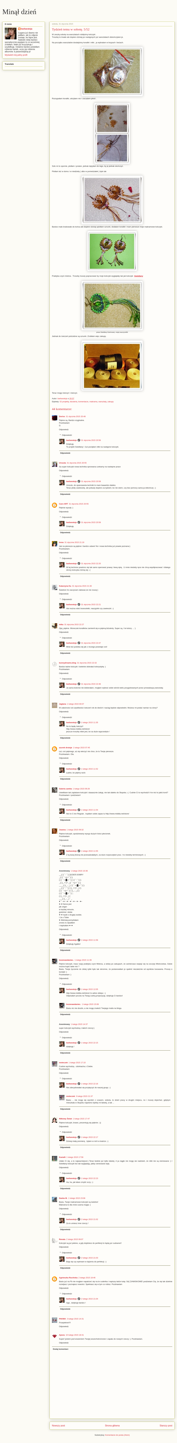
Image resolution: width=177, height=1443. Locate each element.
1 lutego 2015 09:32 (75, 830)
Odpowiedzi (67, 435)
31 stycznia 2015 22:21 (91, 604)
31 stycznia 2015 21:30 (82, 586)
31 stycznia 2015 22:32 (87, 663)
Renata (62, 1239)
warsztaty (102, 401)
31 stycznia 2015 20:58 (91, 481)
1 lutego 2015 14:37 (79, 1024)
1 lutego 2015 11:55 (89, 851)
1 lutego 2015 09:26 (81, 789)
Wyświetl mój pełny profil (16, 55)
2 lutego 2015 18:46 (86, 1278)
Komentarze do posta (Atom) (117, 1435)
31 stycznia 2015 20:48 (76, 416)
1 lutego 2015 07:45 (81, 747)
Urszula (62, 463)
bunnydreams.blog (67, 663)
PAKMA (62, 1319)
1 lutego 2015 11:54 (89, 810)
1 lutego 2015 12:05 (89, 989)
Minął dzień (19, 12)
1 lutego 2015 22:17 (89, 1137)
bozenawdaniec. (66, 960)
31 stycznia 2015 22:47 (91, 643)
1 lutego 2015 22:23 (89, 1178)
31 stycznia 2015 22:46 (91, 684)
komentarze (83, 401)
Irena (61, 542)
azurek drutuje (65, 747)
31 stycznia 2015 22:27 (74, 624)
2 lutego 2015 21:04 (89, 1299)
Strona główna (112, 1425)
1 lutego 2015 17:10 (77, 1062)
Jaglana (62, 704)
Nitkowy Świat (65, 1119)
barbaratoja (71, 440)
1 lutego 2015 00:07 (75, 704)
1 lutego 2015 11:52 (89, 769)
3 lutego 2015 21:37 (84, 1096)
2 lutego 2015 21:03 (89, 1258)
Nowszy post (58, 1425)
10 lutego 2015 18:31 (75, 1335)
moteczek (63, 1062)
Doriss (62, 416)
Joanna (62, 830)
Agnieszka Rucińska (68, 1278)
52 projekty (64, 401)
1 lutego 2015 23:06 (76, 1198)
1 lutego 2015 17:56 (74, 1157)
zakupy (111, 401)
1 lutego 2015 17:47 (81, 1119)
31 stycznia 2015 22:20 (91, 563)
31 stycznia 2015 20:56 (91, 440)
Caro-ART (63, 504)
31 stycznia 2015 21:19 (74, 542)
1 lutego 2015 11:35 (89, 722)
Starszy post (166, 1425)
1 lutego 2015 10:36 (79, 871)
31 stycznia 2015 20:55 (77, 463)
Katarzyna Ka (65, 586)
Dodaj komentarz (60, 1349)
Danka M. (63, 1198)
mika (61, 624)
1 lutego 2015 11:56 (89, 940)
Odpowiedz (64, 429)
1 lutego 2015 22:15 (89, 1043)
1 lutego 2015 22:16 (89, 1084)
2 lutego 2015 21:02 (89, 1219)
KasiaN (62, 1157)
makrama (93, 401)
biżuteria (73, 401)
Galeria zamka (65, 789)
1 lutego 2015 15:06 (90, 1004)
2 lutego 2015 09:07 (74, 1239)
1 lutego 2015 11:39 (83, 960)
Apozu (62, 1335)
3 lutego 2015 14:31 (75, 1319)
